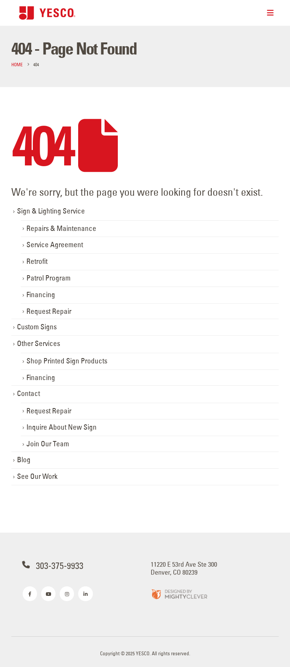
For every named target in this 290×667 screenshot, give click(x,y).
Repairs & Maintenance (61, 228)
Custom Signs (37, 327)
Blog (24, 459)
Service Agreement (54, 244)
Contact (28, 393)
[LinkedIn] (85, 593)
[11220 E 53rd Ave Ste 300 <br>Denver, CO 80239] (209, 568)
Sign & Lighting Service (51, 211)
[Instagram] (67, 593)
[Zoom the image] (179, 593)
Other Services (38, 343)
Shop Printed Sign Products (66, 361)
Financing (40, 294)
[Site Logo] (47, 12)
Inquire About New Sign (61, 427)
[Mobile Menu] (270, 12)
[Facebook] (30, 593)
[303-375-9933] (81, 565)
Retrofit (37, 261)
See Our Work (37, 476)
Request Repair (48, 311)
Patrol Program (48, 278)
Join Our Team (47, 443)
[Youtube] (48, 593)
